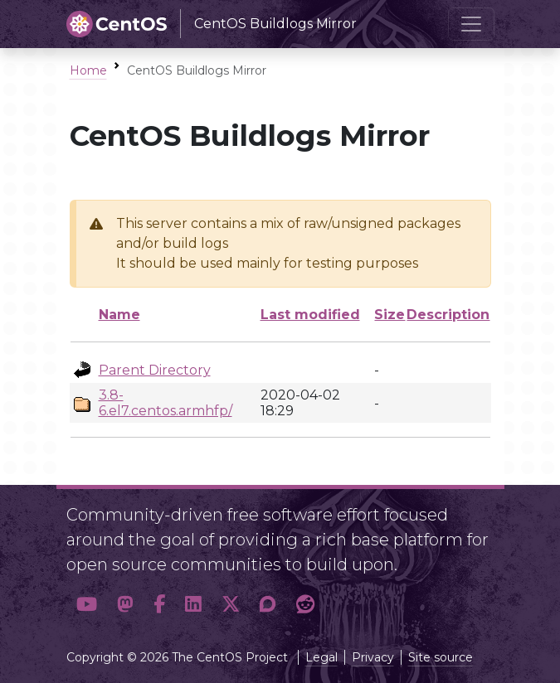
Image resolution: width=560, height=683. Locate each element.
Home (88, 70)
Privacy (373, 657)
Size (389, 314)
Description (448, 314)
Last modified (310, 314)
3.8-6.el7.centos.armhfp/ (165, 403)
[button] (86, 604)
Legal (321, 657)
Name (119, 314)
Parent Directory (155, 370)
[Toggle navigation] (471, 24)
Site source (440, 657)
